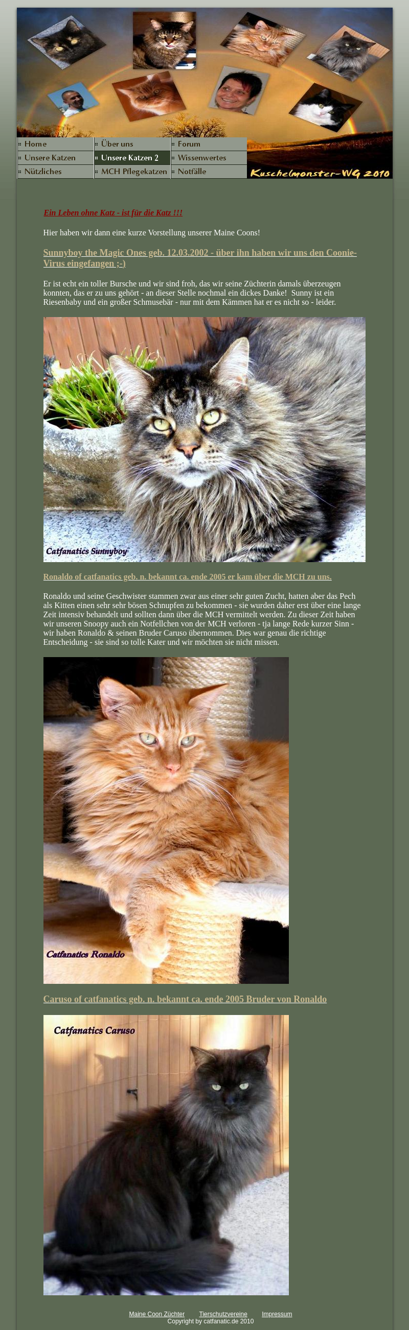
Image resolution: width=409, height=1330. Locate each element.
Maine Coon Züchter (157, 1314)
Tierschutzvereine (223, 1314)
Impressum (277, 1314)
